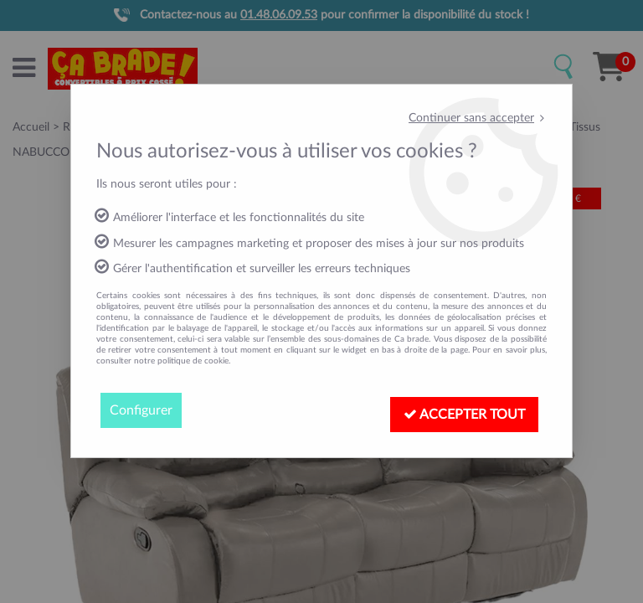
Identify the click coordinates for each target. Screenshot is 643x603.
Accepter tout (464, 414)
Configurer (141, 410)
